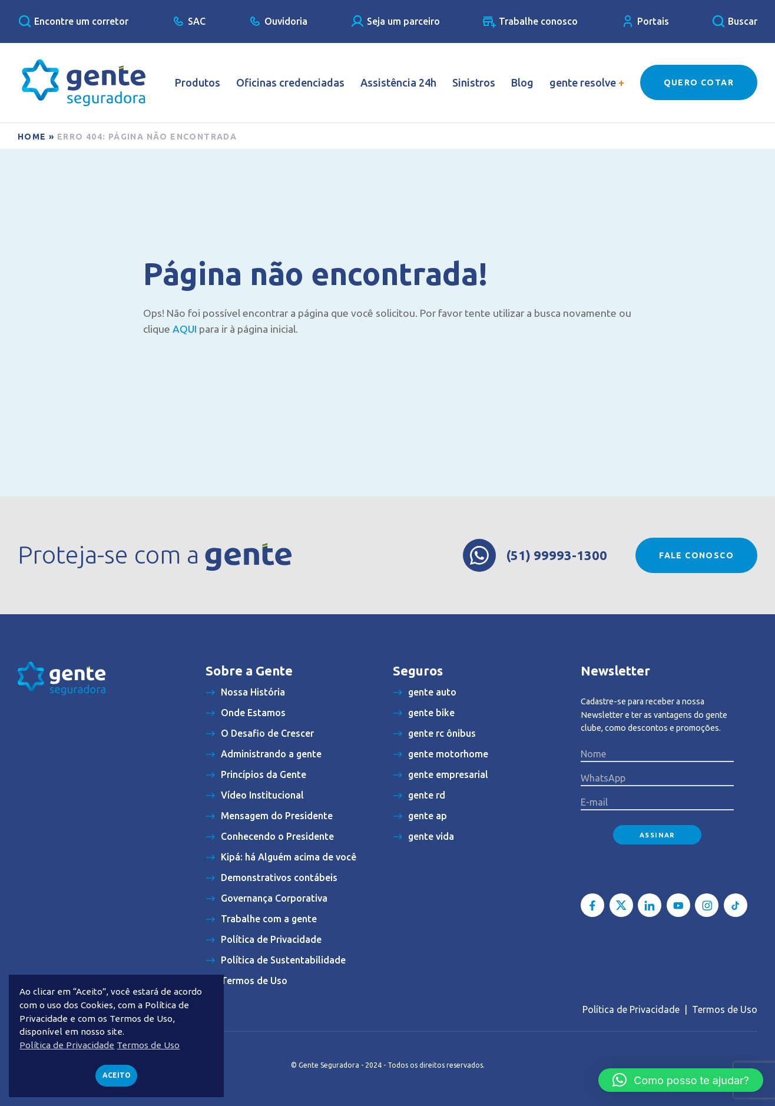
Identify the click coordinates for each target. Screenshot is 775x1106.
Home (32, 136)
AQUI (185, 329)
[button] (680, 1080)
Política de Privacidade (631, 1009)
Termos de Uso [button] (148, 1045)
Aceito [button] (116, 1075)
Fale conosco (696, 555)
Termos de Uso (724, 1009)
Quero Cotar (699, 82)
